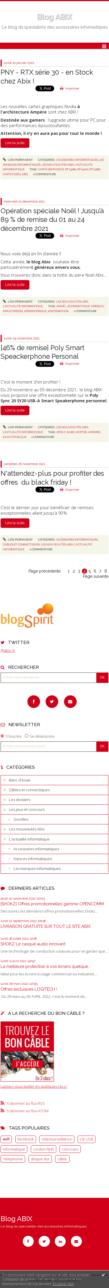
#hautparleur (14, 437)
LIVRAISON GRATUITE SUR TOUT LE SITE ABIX (46, 926)
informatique (14, 1149)
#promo (94, 432)
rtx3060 (94, 169)
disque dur (40, 1159)
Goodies (21, 819)
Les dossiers (19, 799)
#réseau (97, 306)
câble (62, 1159)
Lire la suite (15, 143)
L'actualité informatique (29, 839)
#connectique (78, 306)
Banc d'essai (19, 780)
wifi (6, 1139)
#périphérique (35, 311)
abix (25, 174)
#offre (81, 432)
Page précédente (45, 571)
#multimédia (13, 311)
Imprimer (69, 88)
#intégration (58, 311)
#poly (61, 432)
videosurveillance (57, 1139)
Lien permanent (18, 159)
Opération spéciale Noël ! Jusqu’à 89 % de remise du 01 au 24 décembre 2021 (52, 219)
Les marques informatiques (37, 868)
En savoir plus (63, 1283)
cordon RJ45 (43, 1149)
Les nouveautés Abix (26, 829)
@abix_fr (8, 650)
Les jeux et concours (27, 809)
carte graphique (51, 169)
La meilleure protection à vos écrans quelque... (46, 966)
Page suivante (95, 576)
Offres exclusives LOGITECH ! (29, 989)
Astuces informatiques (33, 858)
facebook (26, 1139)
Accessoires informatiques (36, 848)
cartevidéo (11, 174)
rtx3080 (70, 169)
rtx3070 (82, 169)
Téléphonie (13, 1159)
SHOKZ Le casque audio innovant (33, 943)
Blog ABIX (54, 16)
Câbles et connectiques (29, 789)
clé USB (86, 1139)
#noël (61, 306)
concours (70, 1149)
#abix (71, 432)
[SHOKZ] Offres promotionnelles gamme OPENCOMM (52, 903)
